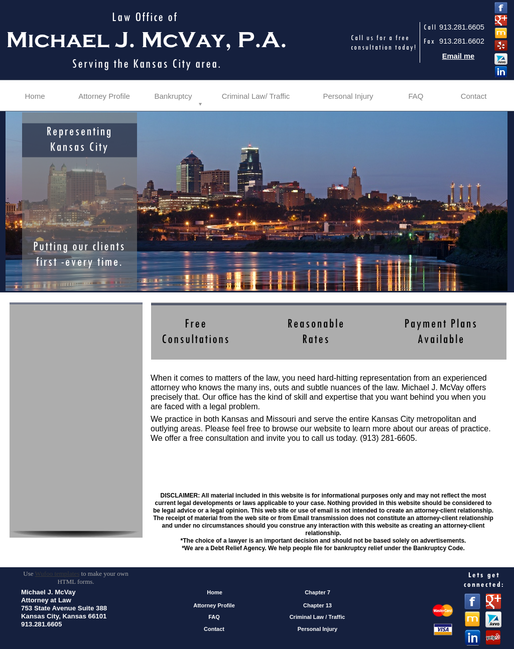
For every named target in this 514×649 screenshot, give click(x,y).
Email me (458, 56)
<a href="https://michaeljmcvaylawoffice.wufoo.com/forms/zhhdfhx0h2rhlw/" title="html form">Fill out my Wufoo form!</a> (76, 437)
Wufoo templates (57, 573)
